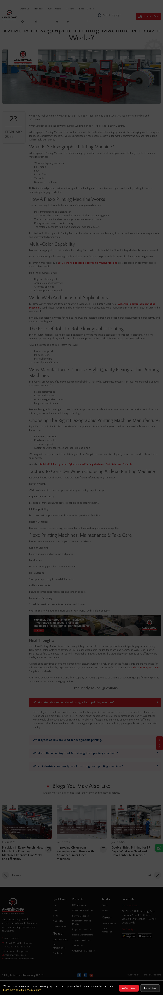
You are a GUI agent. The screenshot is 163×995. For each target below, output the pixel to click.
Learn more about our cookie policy (22, 990)
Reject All (150, 988)
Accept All (127, 988)
